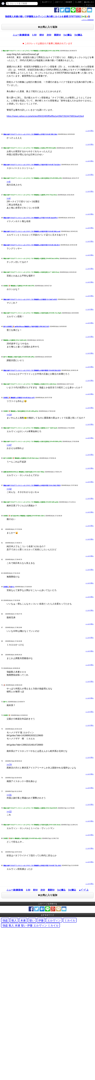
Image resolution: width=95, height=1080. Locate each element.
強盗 (5, 920)
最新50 (57, 35)
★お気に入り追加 (47, 27)
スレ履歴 (78, 2)
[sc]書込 (68, 35)
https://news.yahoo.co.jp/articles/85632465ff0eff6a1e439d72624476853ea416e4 (45, 116)
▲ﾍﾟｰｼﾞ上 (83, 890)
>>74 (9, 764)
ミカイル (69, 920)
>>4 (8, 198)
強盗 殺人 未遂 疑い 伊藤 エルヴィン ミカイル (30, 925)
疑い (32, 920)
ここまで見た (90, 130)
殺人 (14, 920)
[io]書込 (78, 35)
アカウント (90, 5)
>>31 (9, 795)
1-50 (34, 35)
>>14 (9, 415)
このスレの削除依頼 (87, 20)
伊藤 (41, 920)
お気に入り (89, 2)
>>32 (9, 489)
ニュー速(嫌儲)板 (21, 35)
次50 (49, 35)
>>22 (9, 811)
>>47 (9, 445)
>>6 (8, 182)
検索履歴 (69, 2)
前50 (41, 35)
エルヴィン (54, 920)
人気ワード (59, 2)
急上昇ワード (47, 2)
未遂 (23, 920)
